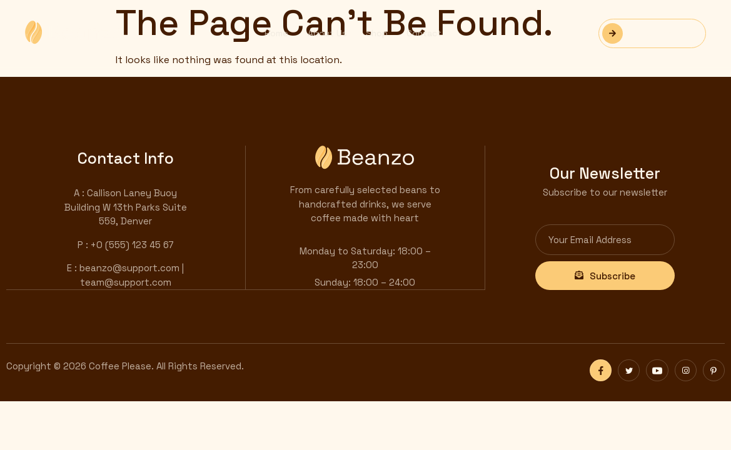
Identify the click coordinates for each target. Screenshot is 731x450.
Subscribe (605, 275)
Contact (423, 33)
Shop (376, 33)
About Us (326, 33)
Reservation (646, 33)
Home (276, 33)
